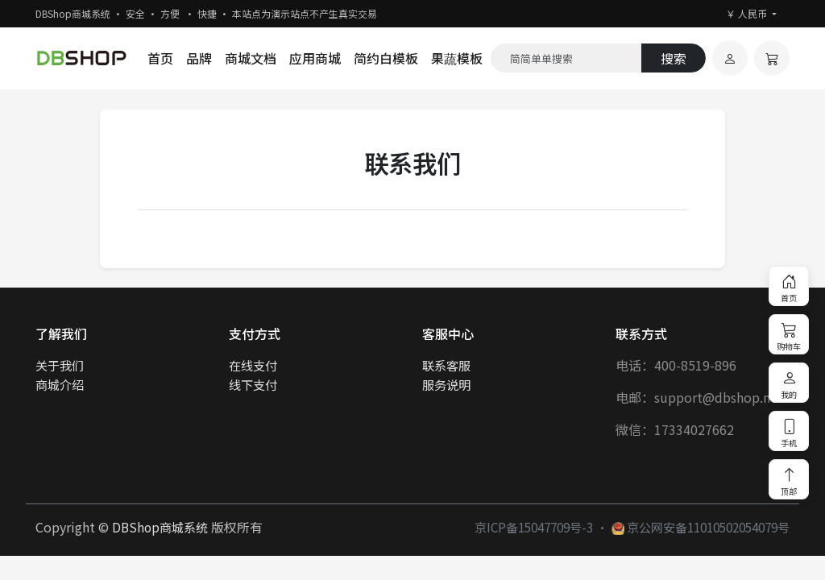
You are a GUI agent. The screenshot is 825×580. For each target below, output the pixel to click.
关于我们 (59, 365)
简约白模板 (386, 58)
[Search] (566, 58)
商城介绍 (59, 384)
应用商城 (315, 58)
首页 (160, 58)
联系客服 (446, 365)
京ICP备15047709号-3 (534, 527)
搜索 (673, 58)
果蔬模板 (457, 58)
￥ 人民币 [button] (747, 13)
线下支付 (253, 384)
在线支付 (253, 365)
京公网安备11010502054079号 (700, 527)
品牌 (199, 58)
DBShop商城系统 (160, 527)
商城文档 (250, 58)
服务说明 (446, 384)
